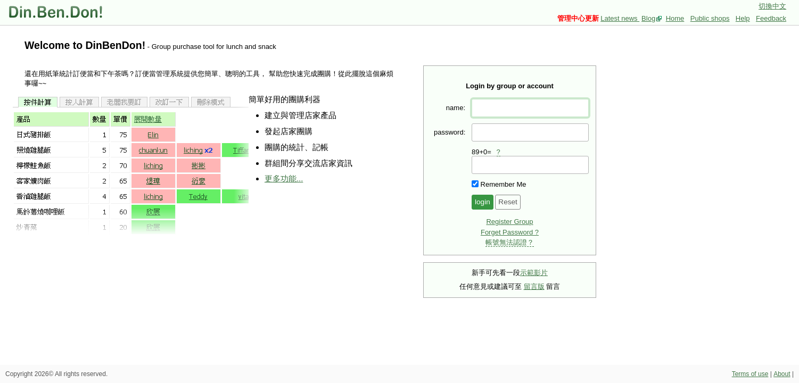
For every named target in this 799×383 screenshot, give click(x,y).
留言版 (534, 286)
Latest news (619, 18)
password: (449, 132)
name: (455, 108)
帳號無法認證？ (509, 242)
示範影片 (534, 273)
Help (743, 18)
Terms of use (750, 374)
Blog (648, 18)
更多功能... (284, 178)
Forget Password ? (510, 232)
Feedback (771, 18)
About (781, 374)
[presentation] (530, 165)
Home (675, 18)
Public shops (710, 18)
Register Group (509, 222)
